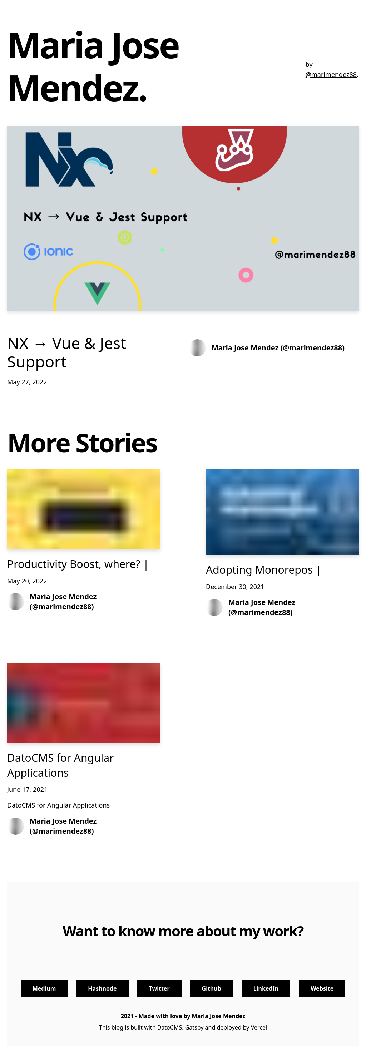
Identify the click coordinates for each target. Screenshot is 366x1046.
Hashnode (102, 988)
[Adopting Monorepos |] (282, 512)
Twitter (159, 988)
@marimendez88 (331, 74)
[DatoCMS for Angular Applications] (83, 703)
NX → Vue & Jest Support (66, 352)
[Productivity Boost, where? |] (83, 509)
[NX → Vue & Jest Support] (183, 218)
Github (211, 988)
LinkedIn (265, 988)
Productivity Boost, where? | (78, 564)
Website (322, 988)
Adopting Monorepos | (264, 569)
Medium (44, 988)
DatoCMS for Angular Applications (60, 765)
